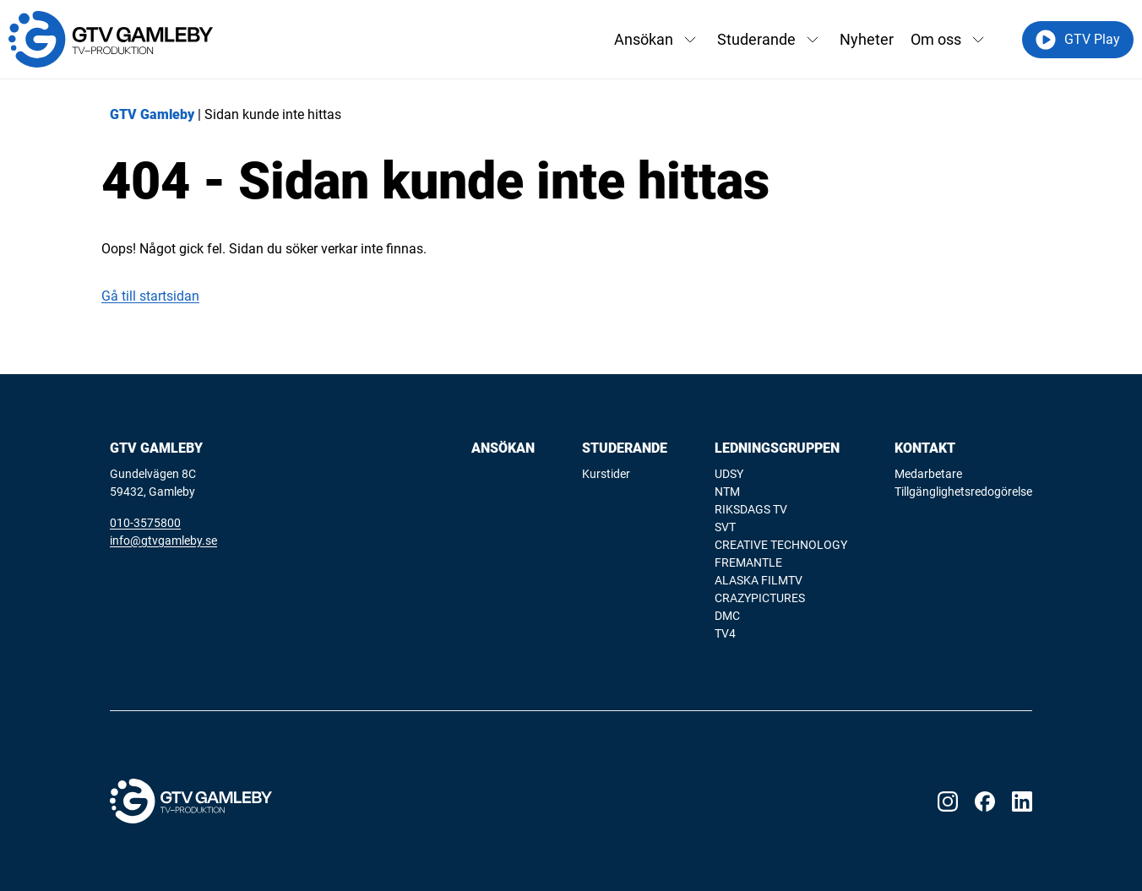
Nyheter (867, 39)
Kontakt (925, 448)
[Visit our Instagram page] (948, 801)
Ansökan (643, 39)
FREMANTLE (748, 562)
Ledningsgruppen (777, 448)
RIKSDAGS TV (751, 509)
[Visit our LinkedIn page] (1022, 801)
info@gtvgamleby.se (163, 540)
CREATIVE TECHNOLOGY (781, 544)
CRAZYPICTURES (760, 598)
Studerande (756, 39)
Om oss (936, 39)
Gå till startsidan (150, 296)
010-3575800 (145, 523)
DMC (727, 615)
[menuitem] (503, 542)
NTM (727, 491)
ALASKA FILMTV (758, 580)
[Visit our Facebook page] (985, 801)
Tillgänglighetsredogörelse (963, 491)
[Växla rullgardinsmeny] (690, 40)
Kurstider (606, 474)
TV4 (725, 633)
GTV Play (1078, 40)
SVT (725, 527)
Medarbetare (928, 474)
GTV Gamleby (152, 114)
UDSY (729, 474)
